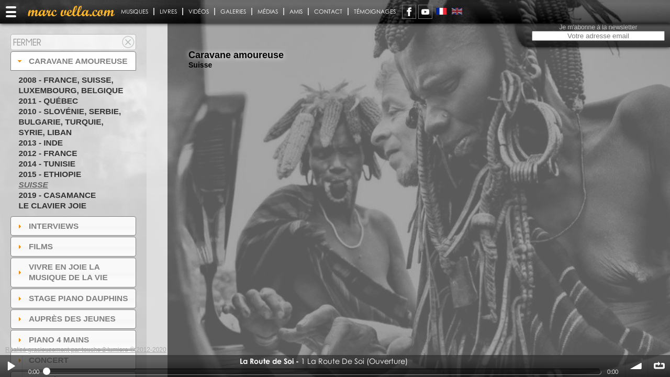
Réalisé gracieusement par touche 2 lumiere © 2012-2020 (85, 349)
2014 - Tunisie (46, 163)
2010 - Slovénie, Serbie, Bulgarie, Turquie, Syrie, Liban (69, 122)
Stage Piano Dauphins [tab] (71, 298)
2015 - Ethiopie (49, 174)
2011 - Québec (48, 100)
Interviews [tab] (47, 225)
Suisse (33, 184)
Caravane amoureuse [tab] (71, 61)
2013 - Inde (40, 142)
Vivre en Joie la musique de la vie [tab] (61, 272)
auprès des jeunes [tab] (65, 318)
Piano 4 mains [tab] (52, 339)
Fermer (27, 42)
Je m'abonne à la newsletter (598, 27)
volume (636, 366)
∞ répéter (659, 366)
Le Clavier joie (52, 205)
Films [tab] (34, 246)
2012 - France (47, 153)
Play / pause (11, 366)
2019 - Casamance (57, 195)
